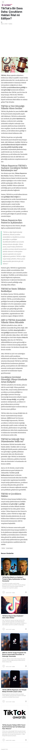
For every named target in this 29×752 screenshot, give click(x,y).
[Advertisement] (14, 41)
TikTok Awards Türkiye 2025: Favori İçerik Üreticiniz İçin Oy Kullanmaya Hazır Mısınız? (13, 726)
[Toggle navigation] (3, 2)
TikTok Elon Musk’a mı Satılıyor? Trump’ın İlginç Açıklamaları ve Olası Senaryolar (14, 579)
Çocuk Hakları (9, 548)
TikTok (3, 548)
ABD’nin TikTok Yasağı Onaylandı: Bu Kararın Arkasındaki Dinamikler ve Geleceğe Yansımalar (14, 654)
